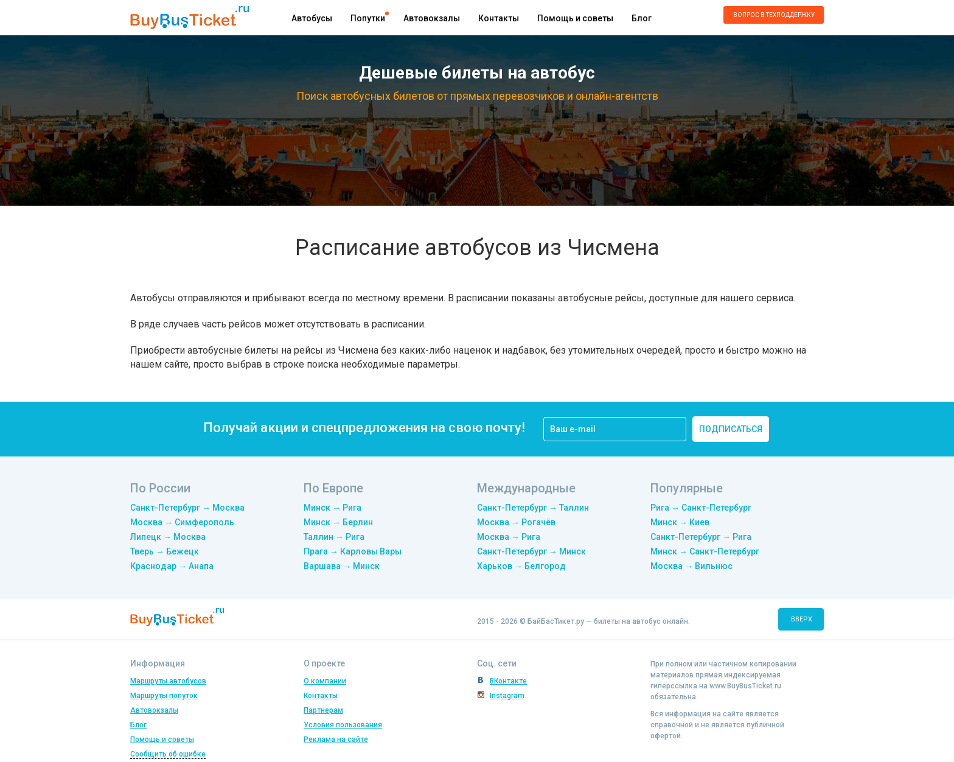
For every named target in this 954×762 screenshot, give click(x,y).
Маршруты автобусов (168, 681)
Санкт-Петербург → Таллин (533, 507)
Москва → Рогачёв (516, 522)
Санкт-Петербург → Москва (187, 507)
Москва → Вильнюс (691, 566)
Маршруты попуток (164, 695)
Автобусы (311, 18)
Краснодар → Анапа (172, 566)
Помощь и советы (575, 18)
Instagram (507, 695)
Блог (642, 18)
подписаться (730, 429)
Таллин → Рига (334, 537)
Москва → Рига (508, 537)
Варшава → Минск (342, 566)
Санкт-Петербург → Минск (531, 551)
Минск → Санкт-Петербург (704, 551)
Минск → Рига (332, 507)
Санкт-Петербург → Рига (700, 537)
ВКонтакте (508, 681)
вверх (801, 619)
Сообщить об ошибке (168, 754)
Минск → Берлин (338, 522)
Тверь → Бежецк (164, 551)
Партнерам (323, 710)
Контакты (498, 18)
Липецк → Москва (168, 537)
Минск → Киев (679, 522)
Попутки (367, 18)
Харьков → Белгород (521, 566)
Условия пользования (343, 725)
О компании (325, 681)
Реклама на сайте (336, 739)
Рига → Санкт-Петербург (700, 507)
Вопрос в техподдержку (774, 15)
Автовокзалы (431, 18)
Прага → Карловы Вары (353, 551)
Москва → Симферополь (182, 522)
